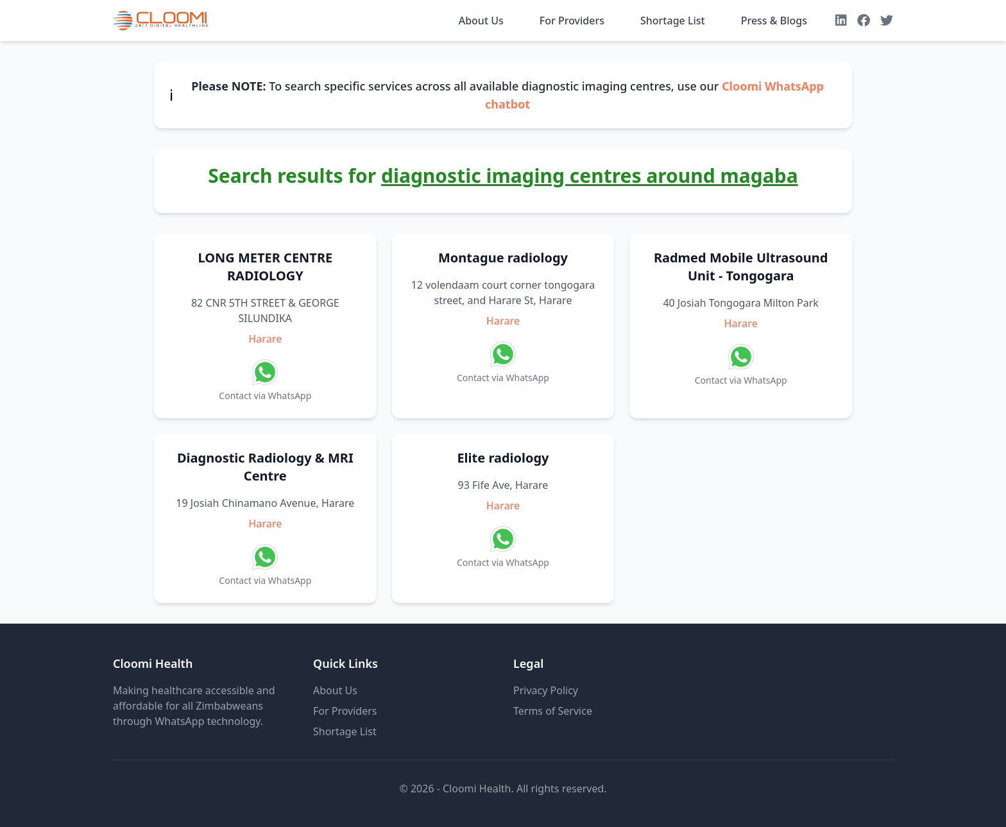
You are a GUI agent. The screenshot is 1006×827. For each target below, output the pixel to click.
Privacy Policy (545, 690)
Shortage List (672, 20)
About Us (481, 20)
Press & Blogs (774, 20)
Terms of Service (552, 711)
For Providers (572, 20)
